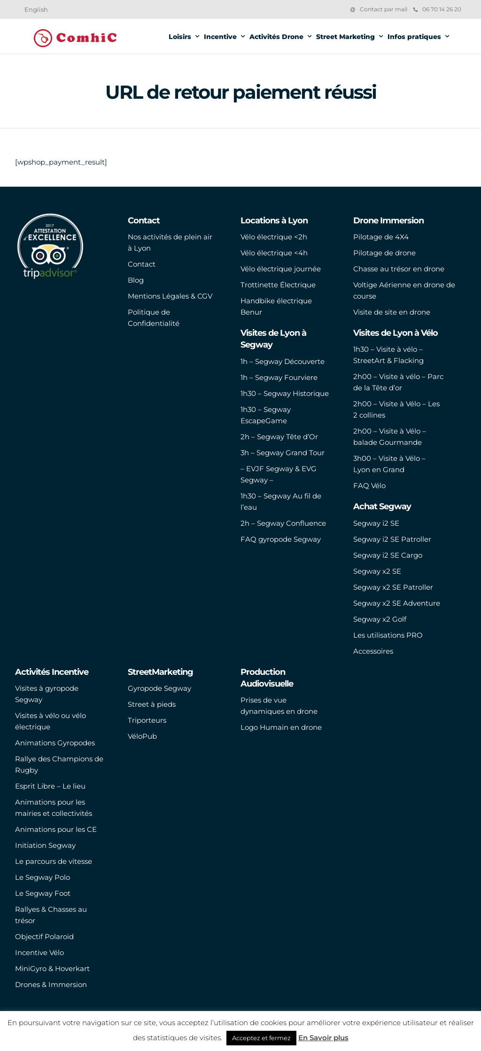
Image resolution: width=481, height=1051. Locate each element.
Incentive (220, 36)
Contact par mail (383, 9)
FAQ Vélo (369, 485)
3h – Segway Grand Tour (282, 452)
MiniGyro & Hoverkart (52, 968)
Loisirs (180, 36)
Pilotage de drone (384, 252)
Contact (141, 264)
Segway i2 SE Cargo (387, 555)
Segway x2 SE (377, 571)
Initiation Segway (45, 845)
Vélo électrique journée (280, 268)
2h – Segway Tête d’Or (279, 436)
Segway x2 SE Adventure (396, 603)
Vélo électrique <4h (274, 252)
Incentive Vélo (39, 952)
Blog (136, 280)
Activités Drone (276, 36)
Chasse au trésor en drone (398, 268)
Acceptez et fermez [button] (261, 1038)
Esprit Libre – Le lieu (50, 786)
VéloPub (142, 736)
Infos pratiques (414, 36)
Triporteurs (147, 720)
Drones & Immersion (51, 984)
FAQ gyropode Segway (280, 539)
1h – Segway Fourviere (279, 377)
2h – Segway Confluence (283, 523)
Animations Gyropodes (55, 742)
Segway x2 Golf (379, 619)
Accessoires (373, 651)
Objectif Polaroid (44, 936)
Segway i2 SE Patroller (392, 539)
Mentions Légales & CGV (170, 296)
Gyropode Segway (159, 688)
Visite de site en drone (391, 312)
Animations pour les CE (56, 829)
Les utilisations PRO (388, 635)
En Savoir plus (323, 1037)
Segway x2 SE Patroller (393, 587)
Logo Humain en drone (281, 727)
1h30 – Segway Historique (284, 393)
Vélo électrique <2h (273, 236)
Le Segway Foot (42, 893)
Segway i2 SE (376, 523)
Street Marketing (345, 36)
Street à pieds (152, 704)
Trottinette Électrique (278, 284)
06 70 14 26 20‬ (437, 9)
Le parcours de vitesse (53, 861)
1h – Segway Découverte (282, 361)
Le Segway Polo (42, 877)
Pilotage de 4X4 (381, 236)
